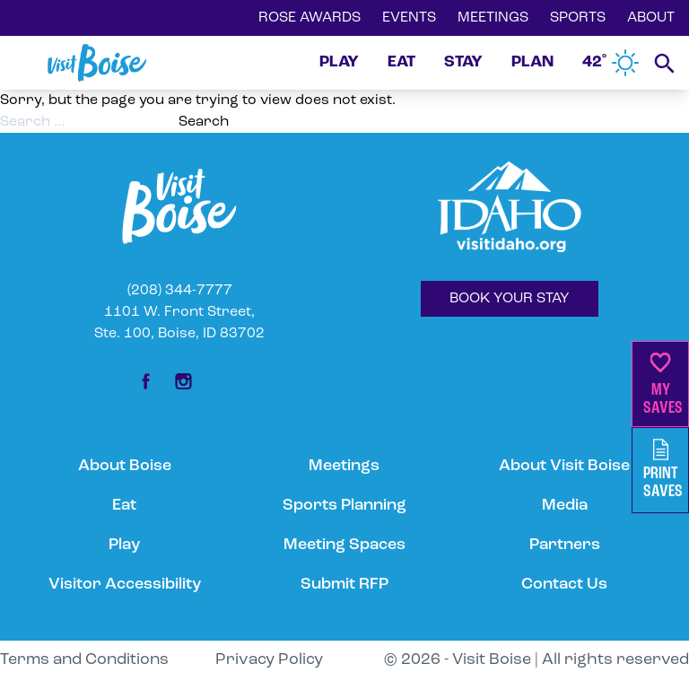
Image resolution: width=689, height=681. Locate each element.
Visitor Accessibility (124, 584)
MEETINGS (493, 18)
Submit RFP (344, 584)
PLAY (339, 62)
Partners (564, 545)
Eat (124, 505)
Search (204, 122)
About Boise (124, 466)
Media (565, 505)
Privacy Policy (269, 659)
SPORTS (578, 18)
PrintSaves (663, 470)
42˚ (611, 62)
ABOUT (651, 18)
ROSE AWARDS (309, 18)
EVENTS (409, 18)
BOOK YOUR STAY (509, 299)
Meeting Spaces (344, 545)
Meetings (344, 466)
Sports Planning (344, 505)
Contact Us (564, 584)
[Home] (96, 63)
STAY (463, 62)
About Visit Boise (564, 466)
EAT (401, 62)
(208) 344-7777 (179, 291)
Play (124, 545)
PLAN (532, 62)
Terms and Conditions (84, 659)
